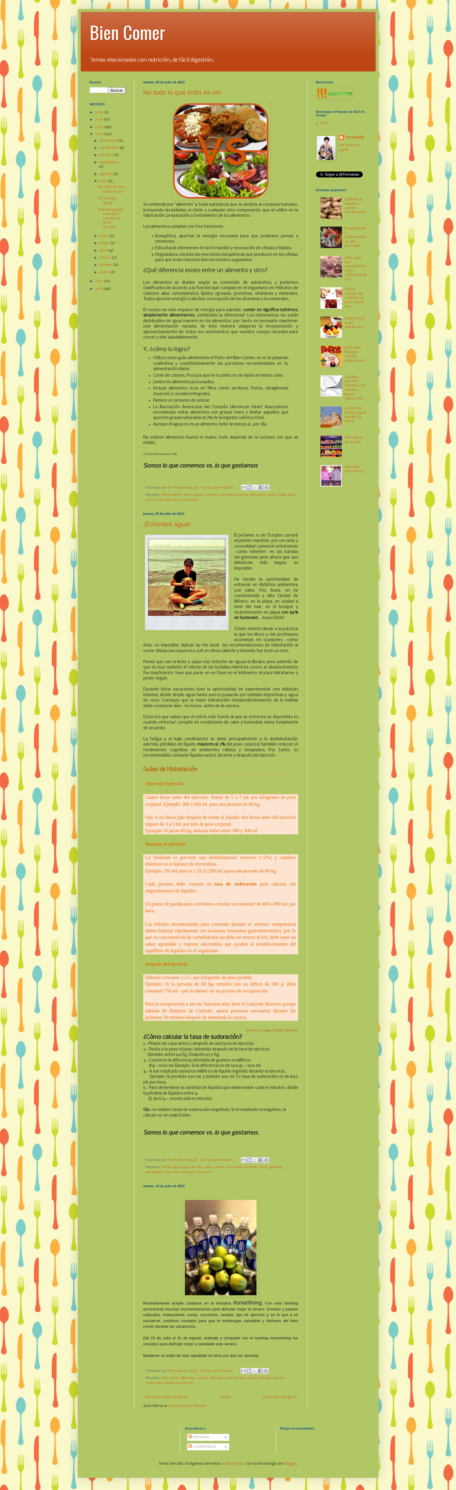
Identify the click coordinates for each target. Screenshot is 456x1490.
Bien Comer (127, 31)
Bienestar (188, 1378)
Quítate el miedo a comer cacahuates (355, 205)
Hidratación (154, 1172)
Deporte (251, 1167)
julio (103, 181)
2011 (99, 289)
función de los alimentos (179, 500)
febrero (106, 265)
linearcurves (233, 1464)
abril (103, 251)
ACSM (166, 1167)
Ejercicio (216, 1378)
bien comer (170, 1378)
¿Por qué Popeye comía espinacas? (355, 354)
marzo (105, 258)
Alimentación (172, 495)
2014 (99, 127)
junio (104, 236)
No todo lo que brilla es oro (182, 92)
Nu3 (324, 123)
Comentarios (202, 1447)
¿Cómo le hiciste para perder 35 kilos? (355, 414)
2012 (99, 281)
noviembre (109, 148)
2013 (99, 134)
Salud (169, 1383)
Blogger (290, 1464)
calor (208, 1167)
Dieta (282, 495)
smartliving (184, 1383)
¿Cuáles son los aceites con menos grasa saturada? (355, 387)
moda (250, 1378)
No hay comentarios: (218, 488)
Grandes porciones (354, 469)
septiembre (109, 162)
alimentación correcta (201, 495)
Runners (204, 1172)
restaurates (154, 1383)
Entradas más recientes (166, 1397)
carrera (219, 1167)
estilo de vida (234, 1378)
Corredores (234, 1167)
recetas (278, 1378)
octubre (106, 155)
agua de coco (193, 1167)
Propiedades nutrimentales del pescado (355, 237)
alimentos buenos (234, 495)
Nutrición (188, 1172)
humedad (172, 1172)
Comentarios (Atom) (187, 1406)
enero (105, 272)
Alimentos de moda (354, 440)
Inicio (225, 1397)
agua (177, 1167)
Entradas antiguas (280, 1397)
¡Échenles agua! (167, 524)
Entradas (198, 1437)
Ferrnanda (354, 137)
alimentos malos (263, 495)
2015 (99, 119)
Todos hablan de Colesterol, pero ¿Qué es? (354, 297)
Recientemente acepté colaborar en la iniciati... (110, 218)
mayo (105, 243)
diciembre (108, 141)
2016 (99, 112)
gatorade (276, 1167)
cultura (202, 1378)
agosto (106, 174)
